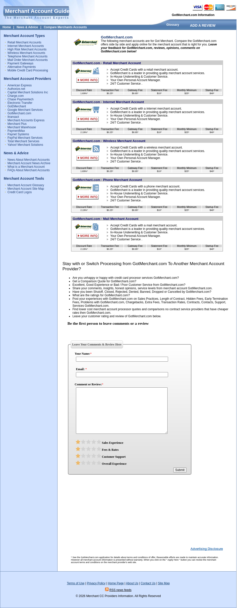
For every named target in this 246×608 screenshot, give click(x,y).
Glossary (172, 24)
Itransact (13, 117)
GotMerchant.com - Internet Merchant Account (108, 102)
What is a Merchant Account (26, 166)
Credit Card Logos (19, 192)
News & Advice (27, 27)
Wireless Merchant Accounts (26, 53)
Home (6, 27)
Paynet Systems (18, 134)
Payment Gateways (20, 63)
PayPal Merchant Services (25, 138)
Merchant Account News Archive (28, 163)
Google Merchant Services (25, 110)
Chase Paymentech (20, 99)
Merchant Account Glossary (25, 185)
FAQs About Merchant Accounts (28, 170)
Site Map (164, 583)
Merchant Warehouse (21, 127)
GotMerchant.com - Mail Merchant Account (105, 219)
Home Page (115, 583)
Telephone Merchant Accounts (27, 56)
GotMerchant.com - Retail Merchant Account (107, 63)
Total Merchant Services (23, 141)
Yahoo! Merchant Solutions (25, 145)
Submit (179, 470)
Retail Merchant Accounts (24, 42)
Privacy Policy (96, 583)
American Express (19, 85)
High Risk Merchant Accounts (27, 49)
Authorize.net (16, 89)
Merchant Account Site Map (25, 188)
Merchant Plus (17, 124)
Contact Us (148, 583)
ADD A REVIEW (202, 25)
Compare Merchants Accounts (65, 27)
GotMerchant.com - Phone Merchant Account (107, 180)
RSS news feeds (120, 590)
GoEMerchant (16, 106)
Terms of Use (75, 583)
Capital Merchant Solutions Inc (27, 92)
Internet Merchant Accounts (25, 46)
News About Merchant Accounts (28, 159)
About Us (132, 583)
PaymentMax (16, 131)
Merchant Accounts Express (26, 120)
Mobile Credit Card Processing (27, 70)
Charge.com (15, 96)
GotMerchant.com (19, 113)
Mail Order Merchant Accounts (27, 60)
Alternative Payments (21, 67)
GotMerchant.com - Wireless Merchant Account (109, 141)
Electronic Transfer (19, 103)
